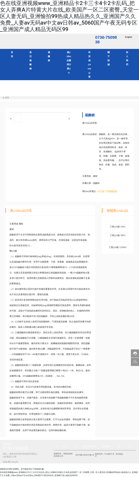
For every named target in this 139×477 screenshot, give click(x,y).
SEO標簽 (119, 454)
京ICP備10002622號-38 (84, 455)
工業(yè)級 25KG (118, 226)
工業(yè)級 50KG (118, 235)
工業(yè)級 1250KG (118, 247)
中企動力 (108, 454)
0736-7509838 (107, 191)
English (128, 37)
